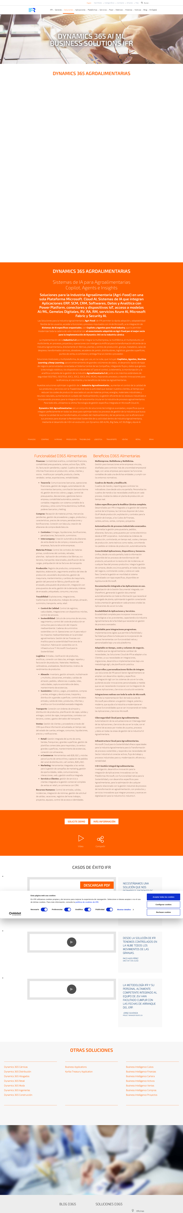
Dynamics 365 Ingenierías (17, 1090)
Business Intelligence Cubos (139, 1067)
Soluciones (68, 10)
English (89, 3)
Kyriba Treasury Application (79, 1071)
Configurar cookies (164, 1199)
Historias (128, 10)
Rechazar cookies (163, 1207)
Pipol (111, 10)
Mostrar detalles (124, 1204)
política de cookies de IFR (86, 1197)
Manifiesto (98, 3)
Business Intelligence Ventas (140, 1085)
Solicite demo (76, 821)
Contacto (120, 3)
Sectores (58, 10)
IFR (51, 10)
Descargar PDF (97, 885)
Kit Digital (153, 10)
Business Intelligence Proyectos (141, 1095)
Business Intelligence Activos (140, 1081)
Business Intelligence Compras (141, 1090)
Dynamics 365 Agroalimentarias (91, 73)
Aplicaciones (80, 10)
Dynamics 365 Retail (14, 1081)
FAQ (136, 3)
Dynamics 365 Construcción (18, 1095)
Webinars (119, 10)
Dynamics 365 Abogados (16, 1076)
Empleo (130, 3)
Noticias (138, 10)
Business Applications (76, 1067)
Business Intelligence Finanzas (141, 1071)
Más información (104, 821)
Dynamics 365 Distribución (17, 1071)
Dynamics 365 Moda (14, 1085)
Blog (145, 10)
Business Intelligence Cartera (140, 1076)
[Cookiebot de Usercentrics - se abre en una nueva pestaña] (15, 1208)
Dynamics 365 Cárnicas (16, 1067)
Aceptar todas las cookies (163, 1191)
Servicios (103, 10)
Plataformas (92, 10)
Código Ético (109, 3)
